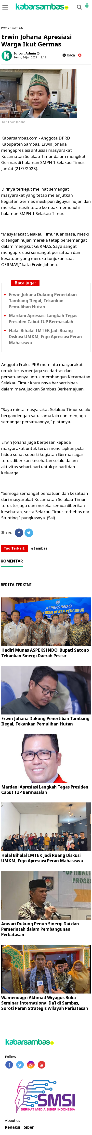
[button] (87, 3)
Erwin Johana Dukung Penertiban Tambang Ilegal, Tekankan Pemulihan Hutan (43, 301)
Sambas (17, 27)
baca (69, 55)
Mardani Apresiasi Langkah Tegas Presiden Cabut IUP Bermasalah (44, 789)
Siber (29, 1127)
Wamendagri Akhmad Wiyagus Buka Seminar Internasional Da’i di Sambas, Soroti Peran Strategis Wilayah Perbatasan (44, 1003)
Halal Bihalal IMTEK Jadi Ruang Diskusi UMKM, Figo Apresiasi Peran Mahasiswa (45, 337)
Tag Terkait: (14, 548)
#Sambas (39, 548)
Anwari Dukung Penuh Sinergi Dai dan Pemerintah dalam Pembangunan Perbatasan (40, 929)
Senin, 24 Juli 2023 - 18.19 (29, 57)
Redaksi (12, 1127)
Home (5, 27)
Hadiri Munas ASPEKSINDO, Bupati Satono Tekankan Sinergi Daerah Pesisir (45, 652)
